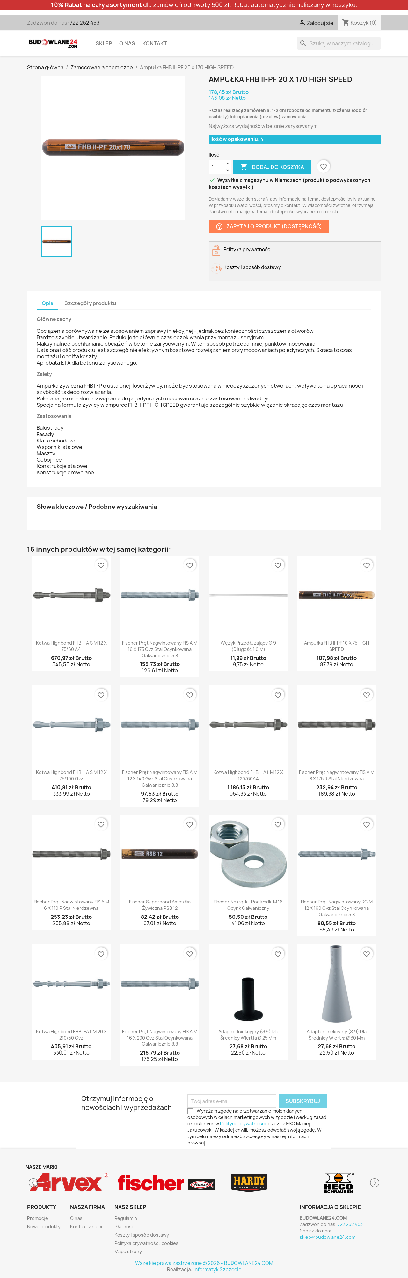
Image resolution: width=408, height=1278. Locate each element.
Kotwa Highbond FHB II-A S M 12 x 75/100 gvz (71, 775)
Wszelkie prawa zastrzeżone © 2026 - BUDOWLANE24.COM (204, 1263)
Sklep (104, 43)
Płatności (124, 1226)
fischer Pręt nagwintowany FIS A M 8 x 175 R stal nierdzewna (336, 775)
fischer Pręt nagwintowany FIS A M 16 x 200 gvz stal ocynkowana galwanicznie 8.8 (159, 1037)
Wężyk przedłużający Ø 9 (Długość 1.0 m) (248, 646)
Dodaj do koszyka (272, 167)
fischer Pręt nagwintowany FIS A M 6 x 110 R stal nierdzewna (71, 905)
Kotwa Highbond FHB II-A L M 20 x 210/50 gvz (71, 1034)
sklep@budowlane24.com (327, 1237)
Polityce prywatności (243, 1124)
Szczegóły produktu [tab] (90, 303)
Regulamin (125, 1218)
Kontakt (154, 43)
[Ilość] (216, 167)
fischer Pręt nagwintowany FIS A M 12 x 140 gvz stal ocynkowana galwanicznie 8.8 (159, 778)
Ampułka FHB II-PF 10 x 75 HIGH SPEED (336, 646)
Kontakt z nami (86, 1226)
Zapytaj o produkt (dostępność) (268, 227)
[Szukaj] (339, 43)
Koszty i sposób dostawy (141, 1235)
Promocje (37, 1218)
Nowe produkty (44, 1226)
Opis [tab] (47, 303)
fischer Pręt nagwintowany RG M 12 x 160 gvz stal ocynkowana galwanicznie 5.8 (337, 908)
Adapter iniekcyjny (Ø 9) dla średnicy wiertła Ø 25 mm (248, 1034)
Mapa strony (128, 1251)
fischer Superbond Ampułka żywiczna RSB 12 (160, 905)
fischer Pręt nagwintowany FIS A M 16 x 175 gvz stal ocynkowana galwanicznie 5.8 (159, 649)
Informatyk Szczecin (217, 1269)
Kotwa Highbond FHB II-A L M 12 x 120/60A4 (248, 775)
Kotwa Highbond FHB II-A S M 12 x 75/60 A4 (71, 646)
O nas (127, 43)
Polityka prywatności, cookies (146, 1243)
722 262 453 (84, 22)
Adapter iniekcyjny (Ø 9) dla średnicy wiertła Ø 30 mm (337, 1034)
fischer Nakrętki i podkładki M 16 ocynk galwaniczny (248, 905)
